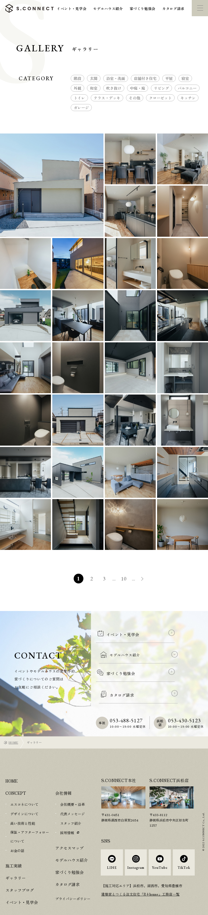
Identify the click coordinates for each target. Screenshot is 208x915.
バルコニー (187, 88)
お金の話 (17, 831)
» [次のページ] (145, 579)
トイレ (79, 98)
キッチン (188, 98)
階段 (77, 78)
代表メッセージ (72, 796)
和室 (94, 88)
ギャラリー (15, 859)
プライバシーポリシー (72, 880)
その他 (134, 98)
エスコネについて (24, 787)
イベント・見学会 (71, 8)
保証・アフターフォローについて (29, 818)
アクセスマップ (69, 829)
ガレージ (81, 107)
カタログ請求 (173, 8)
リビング (161, 88)
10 (124, 578)
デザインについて (24, 796)
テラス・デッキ (107, 98)
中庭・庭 (137, 88)
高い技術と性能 (22, 805)
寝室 (185, 78)
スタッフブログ (19, 871)
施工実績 (13, 847)
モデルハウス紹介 (108, 8)
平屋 (169, 78)
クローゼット (160, 98)
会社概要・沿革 (72, 787)
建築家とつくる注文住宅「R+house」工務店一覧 (140, 880)
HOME (13, 725)
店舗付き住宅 (145, 78)
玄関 (94, 78)
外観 (77, 88)
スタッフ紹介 (70, 805)
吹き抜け (113, 88)
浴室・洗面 (115, 78)
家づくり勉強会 (143, 8)
